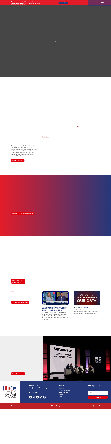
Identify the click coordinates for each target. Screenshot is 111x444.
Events (61, 394)
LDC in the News (64, 392)
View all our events (18, 374)
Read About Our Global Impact (17, 281)
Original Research (64, 390)
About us (61, 388)
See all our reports (17, 160)
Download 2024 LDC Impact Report (22, 213)
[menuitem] (104, 3)
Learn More (63, 3)
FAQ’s (60, 396)
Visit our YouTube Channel (20, 302)
